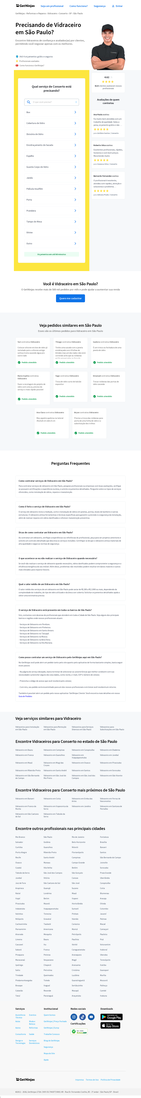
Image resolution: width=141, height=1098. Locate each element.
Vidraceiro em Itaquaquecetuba (79, 756)
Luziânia (75, 975)
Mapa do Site (49, 1053)
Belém (75, 867)
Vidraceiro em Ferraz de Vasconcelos (110, 799)
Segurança (100, 6)
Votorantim (105, 944)
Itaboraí (103, 949)
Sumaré (75, 908)
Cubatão (19, 990)
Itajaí (17, 898)
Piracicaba (19, 903)
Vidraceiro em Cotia (52, 798)
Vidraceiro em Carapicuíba (83, 750)
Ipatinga (19, 965)
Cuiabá (18, 867)
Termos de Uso (92, 1079)
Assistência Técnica (20, 1016)
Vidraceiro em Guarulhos (54, 755)
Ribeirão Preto (50, 852)
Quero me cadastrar (70, 298)
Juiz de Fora (20, 883)
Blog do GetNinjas (52, 1040)
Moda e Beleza (32, 1022)
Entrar (117, 6)
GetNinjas (20, 13)
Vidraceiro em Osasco (81, 762)
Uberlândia (105, 878)
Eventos (32, 1015)
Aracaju (103, 898)
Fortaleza (104, 837)
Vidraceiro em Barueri (24, 798)
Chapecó (47, 965)
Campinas (76, 857)
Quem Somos (49, 1015)
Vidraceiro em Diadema (110, 750)
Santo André (49, 857)
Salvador (19, 842)
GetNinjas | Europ (51, 1027)
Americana (48, 929)
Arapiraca (19, 888)
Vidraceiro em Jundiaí (109, 755)
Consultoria (20, 1034)
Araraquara (76, 954)
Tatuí (17, 995)
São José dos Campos (53, 873)
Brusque (18, 985)
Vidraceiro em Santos (81, 770)
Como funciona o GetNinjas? (32, 65)
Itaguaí (47, 985)
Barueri (103, 847)
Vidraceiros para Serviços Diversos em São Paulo (82, 728)
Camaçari (104, 929)
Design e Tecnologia (20, 1041)
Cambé (103, 990)
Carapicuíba (105, 883)
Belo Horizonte (78, 842)
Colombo (104, 908)
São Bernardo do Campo (110, 857)
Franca (47, 949)
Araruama (76, 965)
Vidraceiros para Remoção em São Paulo (55, 728)
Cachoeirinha (21, 924)
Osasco (18, 862)
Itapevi (75, 898)
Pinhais (75, 913)
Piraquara (19, 954)
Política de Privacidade (110, 1079)
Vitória (47, 878)
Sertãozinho (77, 985)
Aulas (17, 1021)
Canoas (75, 878)
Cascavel (19, 944)
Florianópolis (78, 852)
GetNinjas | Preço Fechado (55, 1021)
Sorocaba (104, 867)
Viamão (75, 919)
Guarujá (47, 888)
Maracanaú (20, 960)
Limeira (18, 939)
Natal (17, 893)
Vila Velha (48, 867)
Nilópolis (19, 919)
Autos (18, 1027)
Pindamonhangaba (23, 980)
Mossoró (104, 980)
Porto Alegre (21, 852)
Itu (45, 944)
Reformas (33, 1027)
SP (70, 13)
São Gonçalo (77, 873)
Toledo (47, 980)
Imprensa (79, 1079)
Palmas (103, 919)
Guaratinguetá (78, 980)
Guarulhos (48, 847)
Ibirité (74, 944)
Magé (74, 960)
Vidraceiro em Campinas (54, 750)
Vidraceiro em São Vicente (111, 775)
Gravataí (47, 919)
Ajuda (46, 1059)
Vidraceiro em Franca (24, 755)
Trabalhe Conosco (52, 1034)
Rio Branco (20, 837)
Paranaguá (48, 995)
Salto (17, 970)
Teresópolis (105, 960)
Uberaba (103, 954)
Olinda (103, 903)
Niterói (75, 847)
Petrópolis (76, 934)
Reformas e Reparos (36, 13)
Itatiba (103, 965)
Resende (47, 990)
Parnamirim (20, 929)
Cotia (102, 888)
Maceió (47, 903)
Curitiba (18, 847)
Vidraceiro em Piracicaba (110, 762)
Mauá (74, 893)
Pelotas (47, 954)
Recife (18, 857)
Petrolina (48, 970)
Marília (103, 975)
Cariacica (76, 924)
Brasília (103, 842)
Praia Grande (105, 873)
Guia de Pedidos (25, 696)
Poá (101, 939)
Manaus (47, 862)
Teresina (47, 913)
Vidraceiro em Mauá (23, 762)
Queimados (48, 975)
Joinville (104, 862)
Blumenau (104, 893)
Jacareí (103, 913)
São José (75, 883)
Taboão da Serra (22, 873)
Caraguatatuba (78, 949)
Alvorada (19, 934)
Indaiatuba (20, 908)
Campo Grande (78, 862)
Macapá (75, 990)
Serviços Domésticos (34, 1041)
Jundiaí (18, 878)
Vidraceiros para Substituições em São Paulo (112, 728)
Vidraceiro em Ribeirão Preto (28, 770)
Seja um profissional (52, 6)
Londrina (47, 893)
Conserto (63, 13)
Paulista (103, 934)
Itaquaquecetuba (51, 908)
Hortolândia (77, 903)
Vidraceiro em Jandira (81, 806)
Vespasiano (48, 960)
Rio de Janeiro (78, 837)
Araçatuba (76, 995)
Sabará (18, 949)
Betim (46, 898)
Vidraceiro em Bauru (24, 750)
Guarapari (104, 970)
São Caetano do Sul (52, 883)
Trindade (19, 975)
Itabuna (103, 995)
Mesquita (48, 934)
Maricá (75, 929)
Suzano (75, 888)
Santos (103, 852)
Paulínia (75, 939)
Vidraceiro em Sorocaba (110, 770)
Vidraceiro (52, 13)
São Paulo (78, 13)
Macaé (103, 924)
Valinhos (19, 913)
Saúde (31, 1034)
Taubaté (47, 924)
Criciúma (75, 970)
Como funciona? (79, 6)
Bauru (46, 939)
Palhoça (103, 985)
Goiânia (47, 842)
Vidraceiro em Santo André (55, 770)
